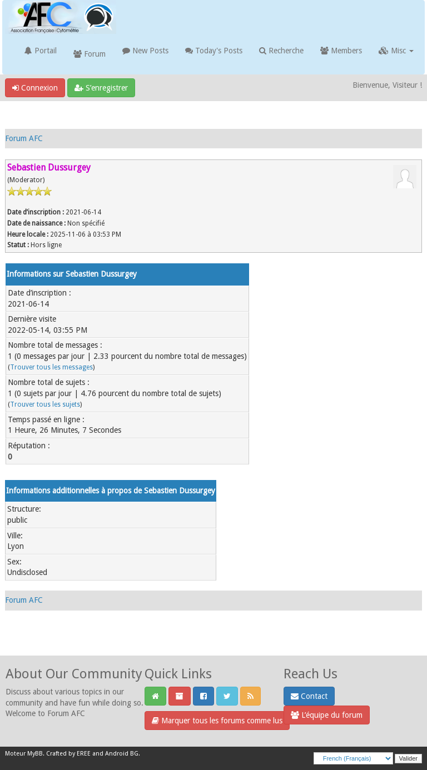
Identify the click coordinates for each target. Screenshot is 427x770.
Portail (40, 50)
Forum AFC (24, 138)
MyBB (35, 753)
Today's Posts (213, 50)
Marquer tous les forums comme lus (217, 720)
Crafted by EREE (68, 753)
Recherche (281, 50)
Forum (89, 53)
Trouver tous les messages (51, 367)
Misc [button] (396, 50)
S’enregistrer (101, 87)
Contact (309, 696)
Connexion (35, 87)
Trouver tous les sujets (45, 404)
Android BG (121, 753)
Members (341, 50)
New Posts (145, 50)
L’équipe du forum (327, 715)
